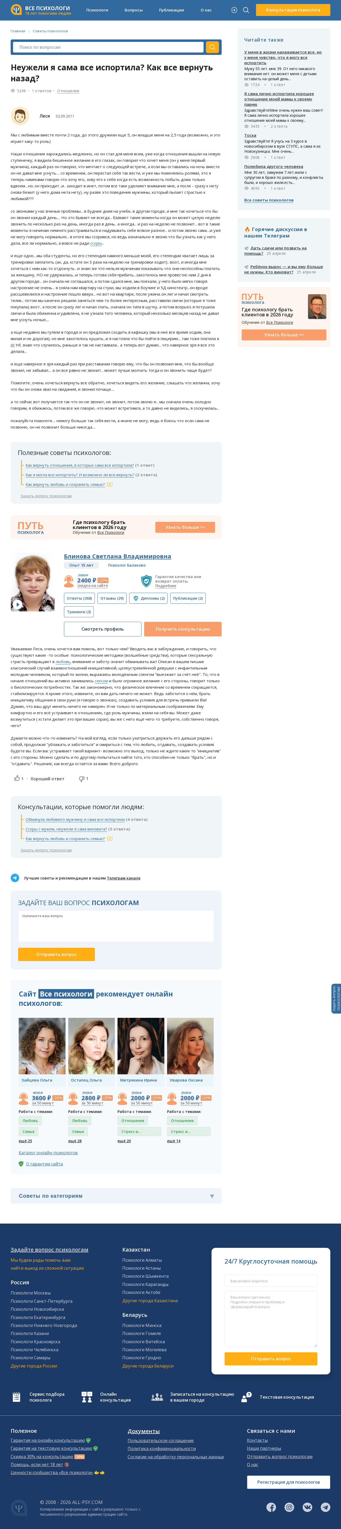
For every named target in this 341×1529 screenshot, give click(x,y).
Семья (28, 1131)
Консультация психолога (293, 10)
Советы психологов (50, 31)
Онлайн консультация (115, 1397)
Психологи (97, 10)
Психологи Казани (30, 1333)
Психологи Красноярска (35, 1342)
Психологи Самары (30, 1358)
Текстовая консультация (287, 1397)
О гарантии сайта (44, 1164)
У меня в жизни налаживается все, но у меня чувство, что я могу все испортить (283, 57)
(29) (112, 598)
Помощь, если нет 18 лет (37, 1464)
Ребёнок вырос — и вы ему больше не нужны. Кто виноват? (283, 269)
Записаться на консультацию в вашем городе (202, 1397)
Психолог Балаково (127, 565)
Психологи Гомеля (141, 1333)
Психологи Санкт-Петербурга (41, 1301)
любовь (63, 661)
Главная (18, 31)
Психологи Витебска (143, 1342)
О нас (206, 10)
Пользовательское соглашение (161, 1440)
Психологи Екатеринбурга (38, 1317)
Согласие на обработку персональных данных (176, 1457)
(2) (153, 598)
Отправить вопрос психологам (279, 1456)
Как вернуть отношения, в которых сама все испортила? (80, 465)
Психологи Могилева (144, 1350)
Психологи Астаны (141, 1268)
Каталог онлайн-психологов (48, 1153)
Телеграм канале (123, 878)
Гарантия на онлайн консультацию (48, 1440)
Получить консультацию (183, 629)
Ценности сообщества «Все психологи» (52, 1472)
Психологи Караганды (145, 1284)
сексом (101, 680)
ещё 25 (25, 1140)
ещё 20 (124, 1140)
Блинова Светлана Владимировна (117, 556)
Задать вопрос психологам (46, 495)
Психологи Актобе (141, 1292)
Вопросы (134, 10)
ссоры (96, 243)
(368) (79, 598)
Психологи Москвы (31, 1293)
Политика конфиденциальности (162, 1448)
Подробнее (165, 585)
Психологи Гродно (141, 1358)
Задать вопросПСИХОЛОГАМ (336, 998)
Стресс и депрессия (131, 1132)
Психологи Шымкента (145, 1276)
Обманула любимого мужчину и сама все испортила (75, 819)
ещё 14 (173, 1140)
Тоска (250, 135)
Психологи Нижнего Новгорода (44, 1325)
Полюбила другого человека (273, 166)
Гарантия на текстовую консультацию (51, 1448)
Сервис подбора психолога (47, 1397)
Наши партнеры (264, 1448)
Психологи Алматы (142, 1260)
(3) (79, 611)
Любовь (30, 1120)
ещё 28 (75, 1140)
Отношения (68, 90)
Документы (144, 1431)
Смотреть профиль (103, 629)
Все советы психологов (269, 200)
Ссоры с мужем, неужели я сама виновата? (66, 829)
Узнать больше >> (185, 527)
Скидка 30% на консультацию (42, 1456)
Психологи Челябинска (34, 1350)
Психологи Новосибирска (37, 1309)
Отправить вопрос (271, 1359)
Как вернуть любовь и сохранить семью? (65, 484)
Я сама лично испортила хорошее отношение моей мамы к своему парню (279, 99)
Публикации (171, 10)
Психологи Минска (141, 1325)
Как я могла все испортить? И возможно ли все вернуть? (80, 474)
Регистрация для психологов (288, 1482)
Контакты (257, 1440)
